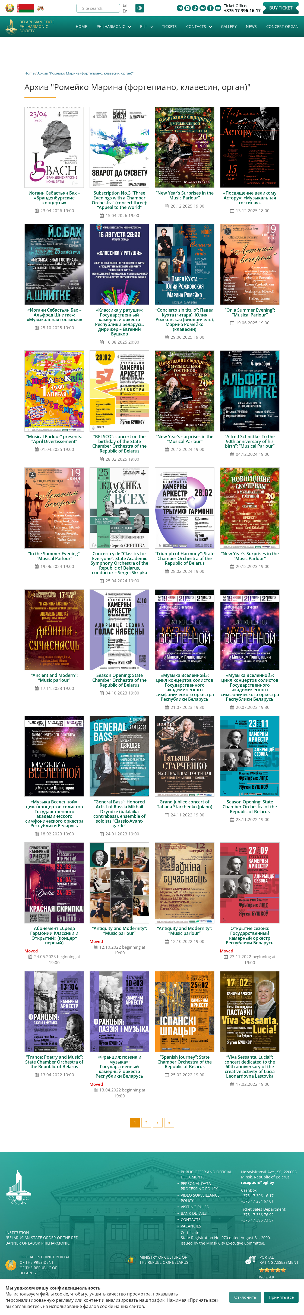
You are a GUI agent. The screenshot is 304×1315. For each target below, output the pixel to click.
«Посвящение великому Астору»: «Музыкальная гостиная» (250, 197)
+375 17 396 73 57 (257, 1220)
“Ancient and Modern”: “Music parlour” (54, 677)
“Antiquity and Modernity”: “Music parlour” (119, 930)
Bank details (194, 1213)
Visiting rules (195, 1206)
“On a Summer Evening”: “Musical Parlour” (250, 312)
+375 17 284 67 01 (257, 1201)
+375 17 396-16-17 (242, 10)
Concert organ (282, 26)
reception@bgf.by (257, 1182)
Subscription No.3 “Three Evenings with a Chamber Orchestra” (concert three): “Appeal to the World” (119, 200)
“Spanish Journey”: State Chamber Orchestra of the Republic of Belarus (184, 1062)
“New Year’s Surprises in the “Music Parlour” (250, 556)
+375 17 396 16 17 (257, 1195)
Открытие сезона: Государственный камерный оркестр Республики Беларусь (250, 935)
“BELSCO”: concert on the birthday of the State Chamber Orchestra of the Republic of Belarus (119, 444)
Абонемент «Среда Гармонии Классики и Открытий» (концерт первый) (54, 935)
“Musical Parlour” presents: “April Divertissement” (54, 439)
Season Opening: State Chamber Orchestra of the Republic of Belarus (119, 680)
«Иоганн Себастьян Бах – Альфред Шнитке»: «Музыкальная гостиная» (54, 314)
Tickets (169, 26)
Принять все (281, 1297)
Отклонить (245, 1297)
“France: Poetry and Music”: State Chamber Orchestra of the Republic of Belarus (54, 1062)
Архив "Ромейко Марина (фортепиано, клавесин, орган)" (85, 73)
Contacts (196, 26)
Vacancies (191, 1226)
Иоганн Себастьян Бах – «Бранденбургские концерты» (54, 197)
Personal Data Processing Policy (199, 1186)
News (251, 26)
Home (81, 26)
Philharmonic (111, 26)
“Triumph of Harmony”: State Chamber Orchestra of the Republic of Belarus (184, 558)
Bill (144, 26)
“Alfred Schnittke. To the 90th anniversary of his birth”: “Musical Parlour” (250, 441)
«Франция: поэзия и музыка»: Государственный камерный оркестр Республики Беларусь (119, 1066)
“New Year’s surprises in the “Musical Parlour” (184, 439)
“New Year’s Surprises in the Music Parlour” (185, 195)
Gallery (229, 26)
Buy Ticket (281, 8)
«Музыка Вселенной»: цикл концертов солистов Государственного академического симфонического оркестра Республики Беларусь (185, 687)
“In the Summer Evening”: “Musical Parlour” (54, 556)
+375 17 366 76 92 (257, 1214)
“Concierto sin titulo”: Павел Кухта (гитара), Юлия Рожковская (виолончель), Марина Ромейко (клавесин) (185, 319)
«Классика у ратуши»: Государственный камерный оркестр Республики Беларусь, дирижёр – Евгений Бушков (119, 322)
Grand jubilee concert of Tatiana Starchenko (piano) (184, 804)
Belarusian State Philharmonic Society (37, 26)
